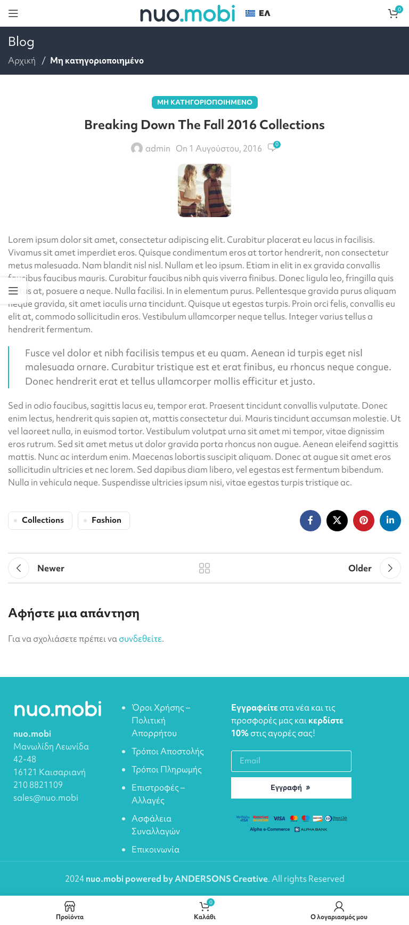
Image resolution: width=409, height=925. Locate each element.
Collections (43, 520)
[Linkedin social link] (390, 520)
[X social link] (337, 520)
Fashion (106, 520)
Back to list (204, 568)
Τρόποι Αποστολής (168, 751)
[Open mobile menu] (13, 13)
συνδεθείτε (140, 638)
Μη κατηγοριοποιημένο (97, 60)
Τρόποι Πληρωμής (167, 769)
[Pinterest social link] (363, 520)
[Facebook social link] (310, 520)
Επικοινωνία (155, 849)
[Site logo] (187, 12)
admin (157, 148)
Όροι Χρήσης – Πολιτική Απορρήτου (161, 720)
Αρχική (22, 60)
